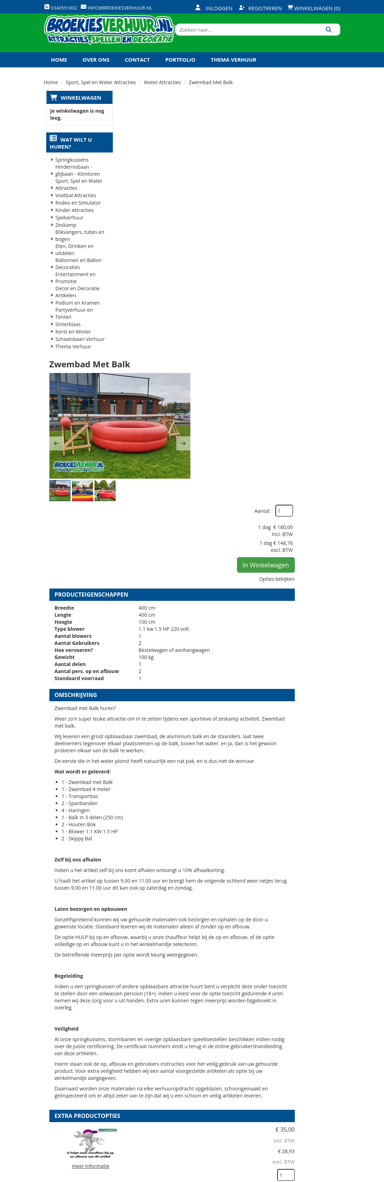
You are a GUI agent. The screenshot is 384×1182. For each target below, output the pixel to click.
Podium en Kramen (75, 317)
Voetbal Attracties (73, 210)
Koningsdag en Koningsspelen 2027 (103, 88)
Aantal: (303, 126)
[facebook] (282, 1176)
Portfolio (180, 73)
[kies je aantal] (326, 836)
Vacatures (135, 1097)
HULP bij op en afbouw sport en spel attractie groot (228, 795)
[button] (130, 191)
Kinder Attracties (72, 225)
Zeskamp (63, 239)
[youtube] (308, 1176)
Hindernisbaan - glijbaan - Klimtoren (75, 185)
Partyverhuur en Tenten (72, 328)
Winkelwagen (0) (313, 8)
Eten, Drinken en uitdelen (72, 264)
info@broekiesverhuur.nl (80, 1117)
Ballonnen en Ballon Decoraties (76, 278)
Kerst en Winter (71, 346)
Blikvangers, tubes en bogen (77, 250)
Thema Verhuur (233, 73)
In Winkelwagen (306, 180)
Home (59, 73)
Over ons (96, 73)
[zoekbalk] (279, 40)
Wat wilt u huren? (69, 158)
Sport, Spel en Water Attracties (76, 199)
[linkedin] (321, 1176)
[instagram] (333, 1176)
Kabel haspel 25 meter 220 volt (227, 952)
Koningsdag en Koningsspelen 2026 (190, 1134)
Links (129, 1110)
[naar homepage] (121, 39)
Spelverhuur (67, 232)
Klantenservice (240, 1085)
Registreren (260, 8)
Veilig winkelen (190, 1085)
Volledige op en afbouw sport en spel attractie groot (225, 875)
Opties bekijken (317, 194)
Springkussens (69, 174)
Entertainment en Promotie (73, 292)
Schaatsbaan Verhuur (78, 353)
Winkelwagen (79, 111)
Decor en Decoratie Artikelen (75, 306)
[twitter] (295, 1176)
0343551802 (73, 1103)
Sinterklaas (66, 339)
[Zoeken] (332, 40)
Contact (137, 73)
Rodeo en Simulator (76, 217)
